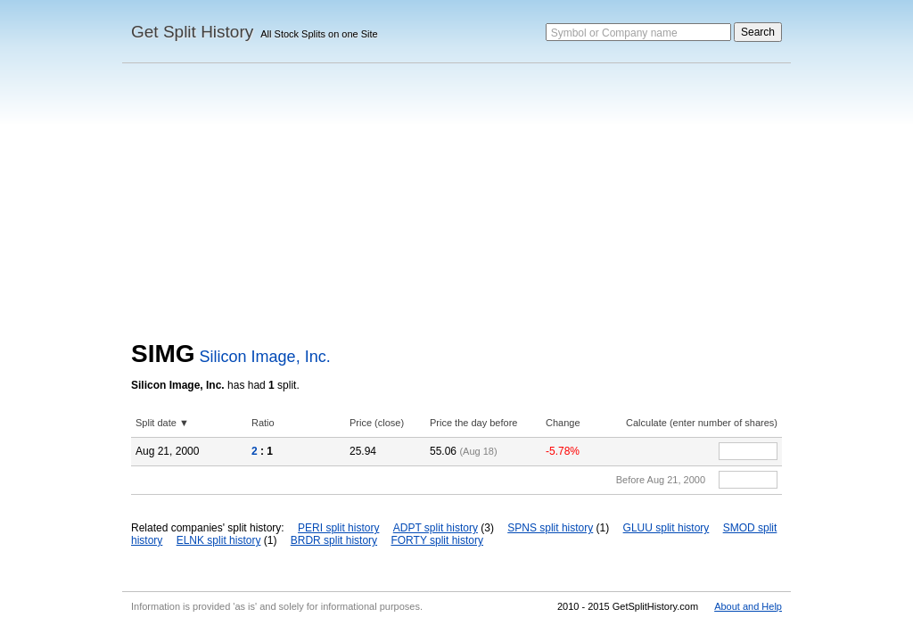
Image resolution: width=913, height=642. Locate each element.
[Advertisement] (456, 206)
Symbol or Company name (614, 33)
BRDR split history (334, 540)
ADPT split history (435, 528)
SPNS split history (550, 528)
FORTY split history (437, 540)
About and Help (748, 606)
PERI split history (338, 528)
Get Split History (192, 31)
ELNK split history (219, 540)
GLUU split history (666, 528)
